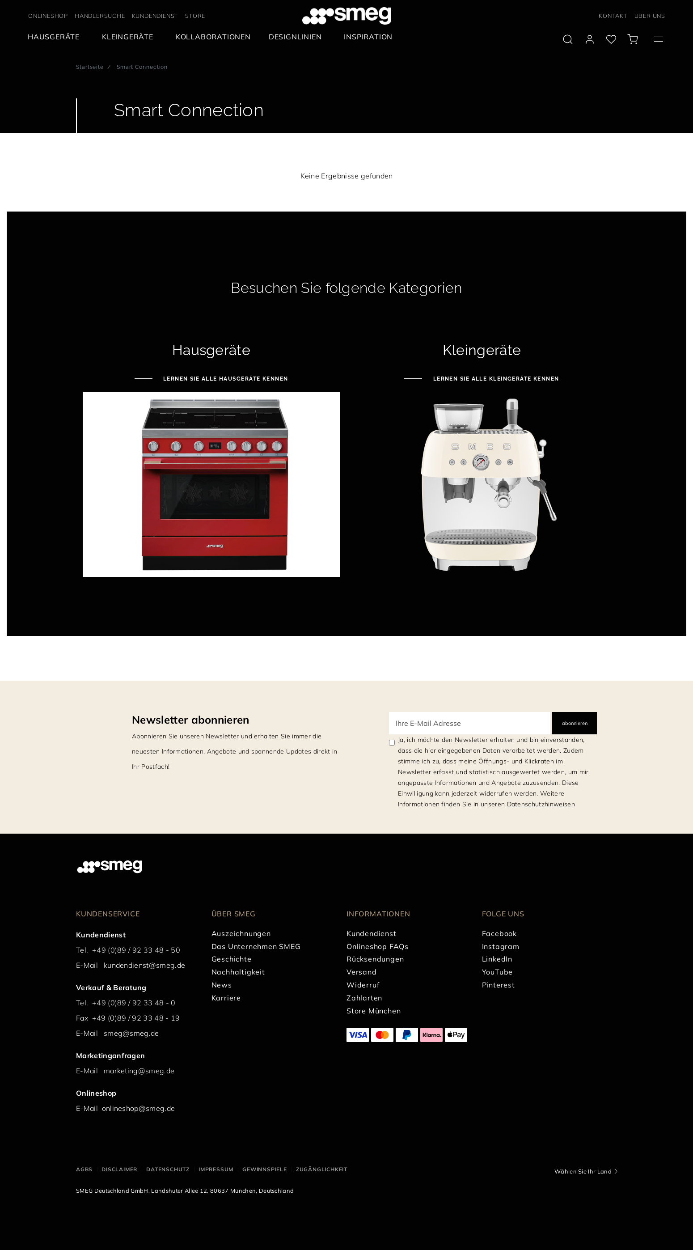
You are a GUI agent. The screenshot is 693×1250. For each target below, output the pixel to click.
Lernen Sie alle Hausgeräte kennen (224, 379)
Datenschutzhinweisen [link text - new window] (541, 804)
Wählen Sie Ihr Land (583, 1171)
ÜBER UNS (649, 15)
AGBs (84, 1169)
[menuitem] (56, 36)
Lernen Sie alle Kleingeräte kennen (495, 379)
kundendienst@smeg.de (144, 965)
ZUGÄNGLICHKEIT (321, 1169)
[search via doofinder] (568, 39)
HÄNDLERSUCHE (100, 15)
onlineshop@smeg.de (138, 1108)
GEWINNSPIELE (264, 1169)
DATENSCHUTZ (168, 1169)
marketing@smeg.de (139, 1070)
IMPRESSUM (216, 1169)
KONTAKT (613, 15)
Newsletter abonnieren (190, 719)
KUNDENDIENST (155, 15)
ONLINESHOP (48, 15)
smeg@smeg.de (131, 1033)
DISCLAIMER (119, 1169)
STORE (195, 15)
